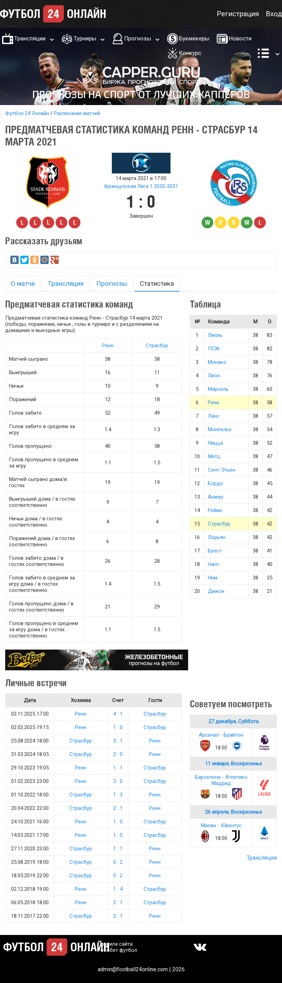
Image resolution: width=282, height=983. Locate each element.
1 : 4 (118, 889)
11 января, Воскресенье (233, 763)
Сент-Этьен (221, 470)
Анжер (215, 497)
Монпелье (220, 429)
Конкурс (190, 52)
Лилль (215, 335)
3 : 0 (118, 781)
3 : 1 (118, 741)
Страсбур (157, 345)
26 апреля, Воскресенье (233, 812)
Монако (217, 362)
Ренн (108, 345)
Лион (214, 375)
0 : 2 (118, 862)
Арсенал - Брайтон (221, 735)
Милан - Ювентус (221, 825)
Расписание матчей (77, 113)
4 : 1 (118, 714)
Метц (214, 456)
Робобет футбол (117, 950)
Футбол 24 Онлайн (27, 113)
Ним (212, 578)
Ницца (215, 443)
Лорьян (216, 537)
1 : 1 (118, 768)
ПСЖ (214, 349)
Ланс (214, 416)
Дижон (216, 591)
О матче (23, 283)
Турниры (85, 38)
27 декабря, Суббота (233, 721)
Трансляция (66, 283)
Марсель (218, 389)
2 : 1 (118, 808)
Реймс (215, 510)
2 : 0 (118, 754)
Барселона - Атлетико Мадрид (221, 780)
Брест (215, 551)
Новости (240, 38)
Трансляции (30, 38)
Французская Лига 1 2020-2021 (141, 186)
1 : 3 (118, 795)
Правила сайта (115, 944)
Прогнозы (137, 38)
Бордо (215, 483)
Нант (213, 564)
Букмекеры (194, 38)
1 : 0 (118, 727)
